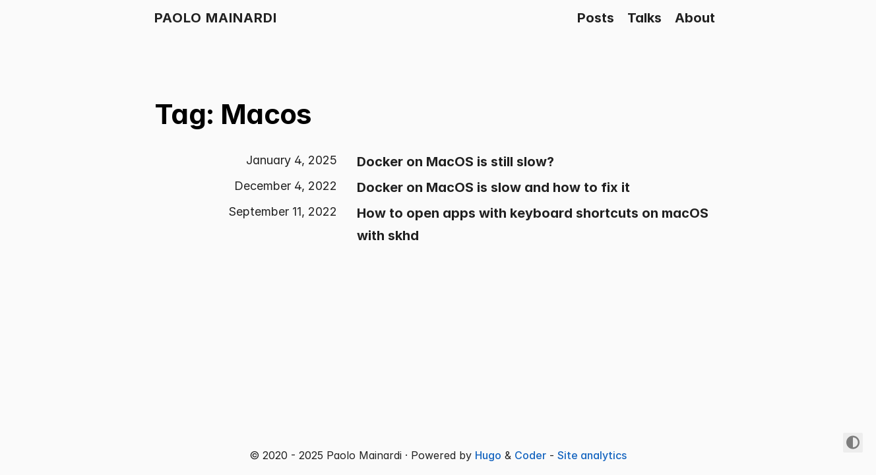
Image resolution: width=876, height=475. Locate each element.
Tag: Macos (233, 114)
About (695, 18)
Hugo (488, 455)
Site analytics (592, 455)
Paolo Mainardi (215, 18)
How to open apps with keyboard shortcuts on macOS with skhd (532, 224)
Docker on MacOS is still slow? (455, 162)
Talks (644, 18)
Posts (595, 18)
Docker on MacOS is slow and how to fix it (493, 187)
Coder (530, 455)
